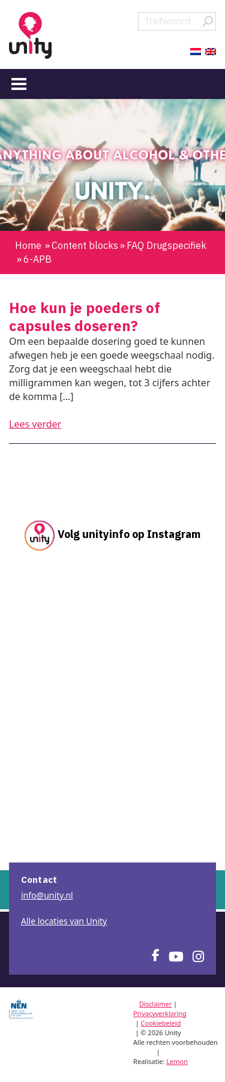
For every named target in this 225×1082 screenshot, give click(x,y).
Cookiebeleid (161, 1022)
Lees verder (35, 424)
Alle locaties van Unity (64, 921)
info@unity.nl (47, 895)
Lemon (177, 1061)
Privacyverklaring (160, 1013)
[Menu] (18, 83)
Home (28, 245)
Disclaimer (155, 1003)
